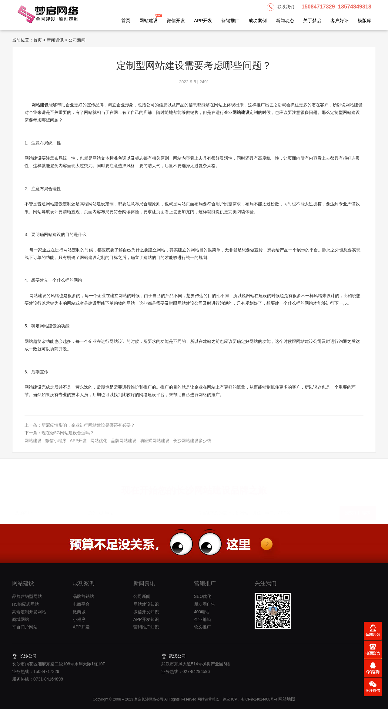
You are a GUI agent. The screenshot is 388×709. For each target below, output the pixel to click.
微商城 (79, 611)
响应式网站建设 (154, 445)
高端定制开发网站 (29, 611)
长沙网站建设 (203, 487)
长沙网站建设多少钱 (192, 445)
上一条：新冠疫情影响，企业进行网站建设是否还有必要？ (80, 429)
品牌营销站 (83, 596)
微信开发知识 (146, 611)
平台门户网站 (25, 627)
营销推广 (230, 20)
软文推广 (202, 627)
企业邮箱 (202, 619)
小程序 (79, 619)
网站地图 (286, 699)
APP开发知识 (146, 619)
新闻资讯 (55, 40)
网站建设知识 (146, 604)
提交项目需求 (357, 510)
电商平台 (81, 604)
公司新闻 (141, 596)
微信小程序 (55, 445)
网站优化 (98, 445)
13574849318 (354, 7)
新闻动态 (285, 20)
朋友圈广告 (204, 604)
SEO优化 (203, 596)
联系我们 (285, 6)
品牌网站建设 (123, 445)
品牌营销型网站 (27, 596)
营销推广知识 (146, 627)
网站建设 (148, 18)
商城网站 (20, 619)
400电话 (201, 611)
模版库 (364, 20)
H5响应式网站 (25, 604)
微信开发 (176, 20)
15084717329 (318, 7)
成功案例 (258, 20)
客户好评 (339, 20)
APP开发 (203, 20)
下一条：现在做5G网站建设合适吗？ (59, 437)
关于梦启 (312, 20)
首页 (125, 20)
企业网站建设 (236, 112)
